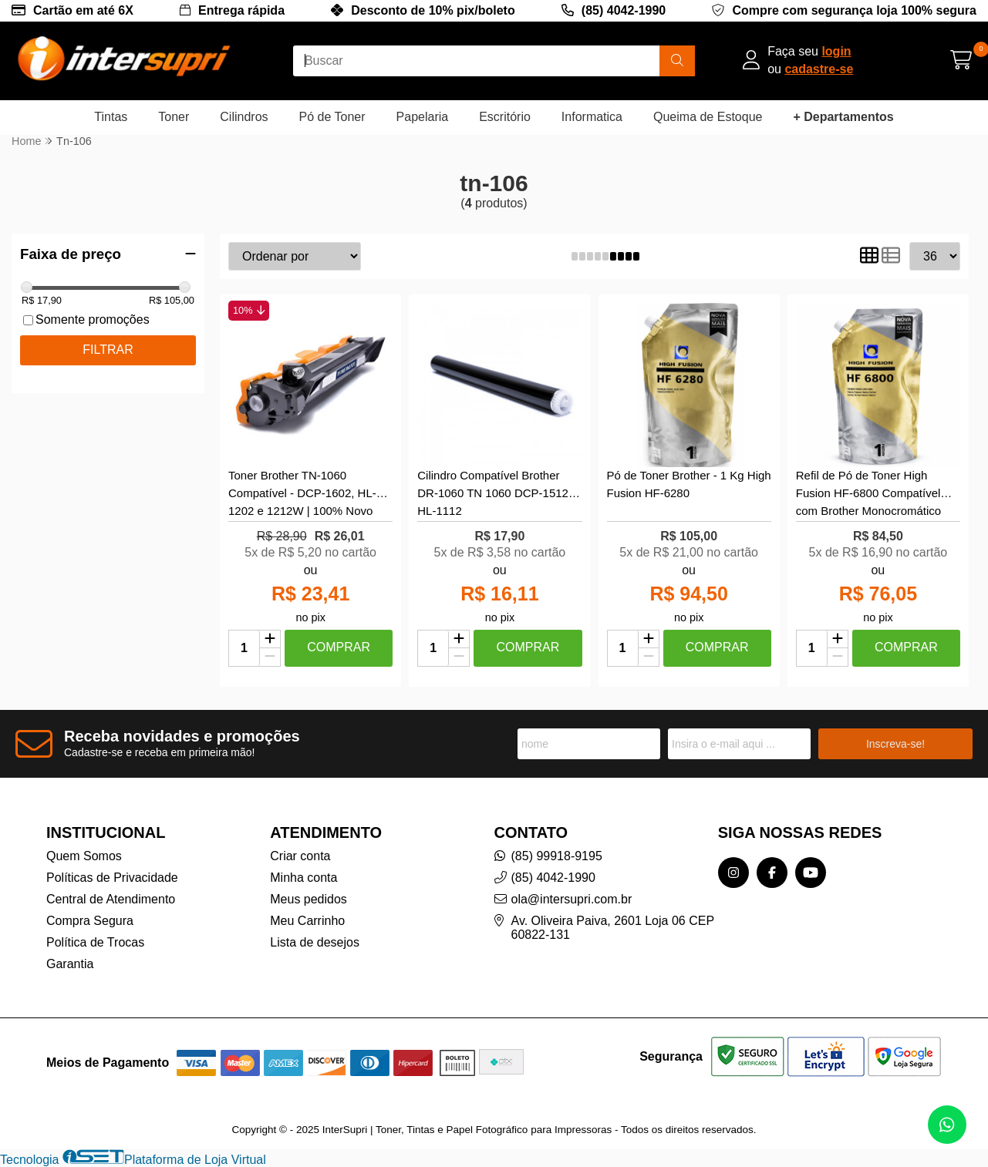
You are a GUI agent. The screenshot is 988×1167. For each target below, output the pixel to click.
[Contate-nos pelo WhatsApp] (947, 1124)
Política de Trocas (95, 942)
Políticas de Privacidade (112, 877)
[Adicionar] (270, 640)
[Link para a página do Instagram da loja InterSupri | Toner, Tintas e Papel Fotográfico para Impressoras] (733, 872)
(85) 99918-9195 (556, 856)
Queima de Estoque (707, 116)
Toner (173, 116)
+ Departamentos (843, 116)
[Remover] (270, 657)
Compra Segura (89, 920)
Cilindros (244, 116)
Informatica (591, 116)
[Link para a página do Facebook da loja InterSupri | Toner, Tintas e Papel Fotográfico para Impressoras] (772, 872)
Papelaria (422, 116)
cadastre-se (818, 69)
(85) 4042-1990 (624, 10)
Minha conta (303, 877)
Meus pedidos (308, 899)
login (836, 51)
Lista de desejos (314, 942)
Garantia (69, 963)
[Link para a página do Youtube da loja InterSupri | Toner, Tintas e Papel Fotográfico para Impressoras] (810, 872)
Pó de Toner (332, 116)
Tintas (110, 116)
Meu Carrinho (307, 920)
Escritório (505, 116)
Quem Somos (84, 856)
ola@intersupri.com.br (571, 899)
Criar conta (300, 856)
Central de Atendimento (110, 899)
